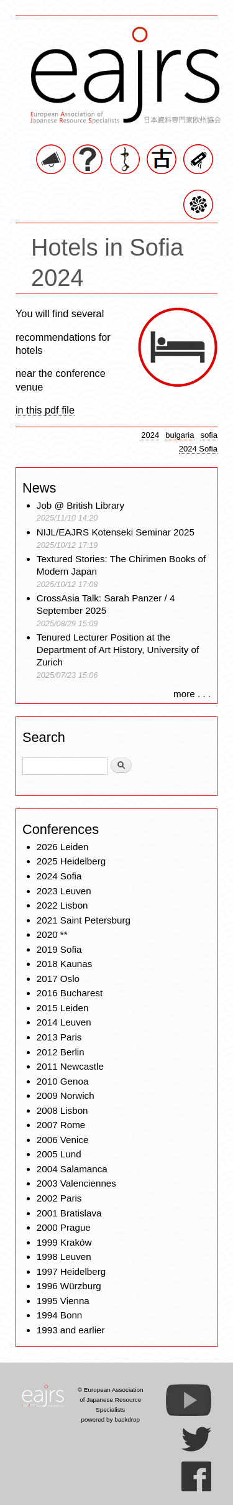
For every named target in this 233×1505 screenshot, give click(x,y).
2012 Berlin (61, 1052)
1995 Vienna (63, 1300)
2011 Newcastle (70, 1066)
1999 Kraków (64, 1242)
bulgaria (179, 435)
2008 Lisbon (62, 1110)
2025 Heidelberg (71, 861)
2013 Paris (59, 1037)
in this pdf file (45, 409)
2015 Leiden (63, 1008)
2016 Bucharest (70, 993)
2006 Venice (63, 1139)
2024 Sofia (198, 448)
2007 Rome (61, 1124)
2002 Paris (59, 1198)
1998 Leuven (64, 1256)
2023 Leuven (64, 891)
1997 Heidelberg (71, 1271)
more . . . (192, 693)
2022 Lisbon (62, 905)
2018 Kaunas (65, 963)
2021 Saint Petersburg (83, 920)
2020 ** (52, 934)
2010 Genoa (63, 1081)
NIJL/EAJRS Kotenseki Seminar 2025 (115, 532)
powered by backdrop (110, 1419)
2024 (150, 435)
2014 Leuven (64, 1022)
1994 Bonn (59, 1315)
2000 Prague (64, 1227)
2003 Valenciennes (76, 1183)
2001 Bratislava (69, 1213)
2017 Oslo (58, 978)
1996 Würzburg (69, 1285)
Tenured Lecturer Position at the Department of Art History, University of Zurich (118, 649)
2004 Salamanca (72, 1169)
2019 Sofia (59, 949)
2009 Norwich (65, 1095)
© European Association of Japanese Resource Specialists (111, 1399)
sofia (209, 435)
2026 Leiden (63, 846)
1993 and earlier (71, 1330)
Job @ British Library (80, 505)
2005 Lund (59, 1154)
